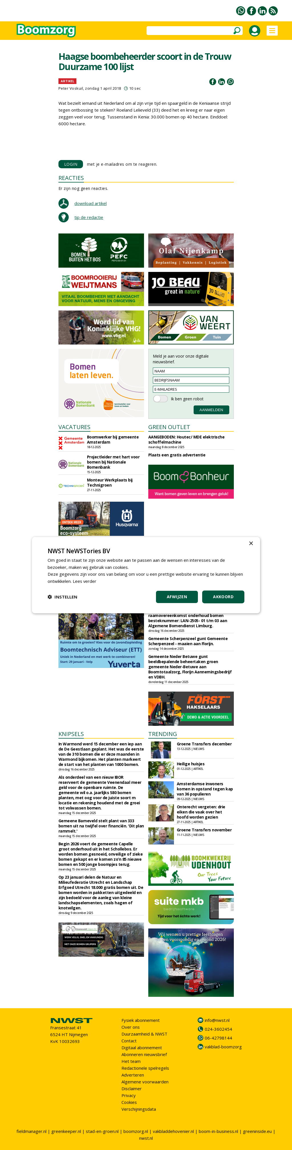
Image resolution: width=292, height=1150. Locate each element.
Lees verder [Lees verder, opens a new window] (85, 581)
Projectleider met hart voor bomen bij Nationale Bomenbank (113, 462)
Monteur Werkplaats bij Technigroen (110, 482)
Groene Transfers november (204, 830)
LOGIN (71, 164)
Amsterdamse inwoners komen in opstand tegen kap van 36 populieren (205, 789)
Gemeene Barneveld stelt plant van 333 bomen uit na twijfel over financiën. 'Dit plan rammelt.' (101, 826)
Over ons (130, 1027)
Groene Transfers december (204, 744)
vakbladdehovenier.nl (173, 1131)
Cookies (129, 1102)
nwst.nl (146, 1138)
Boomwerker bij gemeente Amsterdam (113, 439)
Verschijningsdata (138, 1109)
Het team (131, 1061)
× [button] (251, 543)
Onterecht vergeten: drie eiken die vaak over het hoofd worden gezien (201, 812)
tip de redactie (88, 217)
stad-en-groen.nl (102, 1131)
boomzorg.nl (135, 1131)
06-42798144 (218, 1038)
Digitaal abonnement (141, 1047)
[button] (62, 596)
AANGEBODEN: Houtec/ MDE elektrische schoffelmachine (186, 439)
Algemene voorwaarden (145, 1082)
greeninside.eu (257, 1131)
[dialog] (146, 575)
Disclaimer (131, 1088)
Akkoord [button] (223, 596)
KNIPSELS (71, 734)
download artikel (90, 203)
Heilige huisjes (191, 763)
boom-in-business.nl (218, 1131)
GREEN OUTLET (169, 427)
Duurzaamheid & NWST (144, 1034)
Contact (129, 1041)
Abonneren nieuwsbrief (144, 1054)
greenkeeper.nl (66, 1131)
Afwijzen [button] (177, 596)
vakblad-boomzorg (223, 1046)
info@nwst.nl (217, 1020)
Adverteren (132, 1075)
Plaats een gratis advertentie (177, 455)
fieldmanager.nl (31, 1131)
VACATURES (74, 427)
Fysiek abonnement (140, 1020)
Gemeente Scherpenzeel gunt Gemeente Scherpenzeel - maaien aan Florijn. (188, 641)
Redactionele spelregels (145, 1068)
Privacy (128, 1095)
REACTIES (71, 178)
